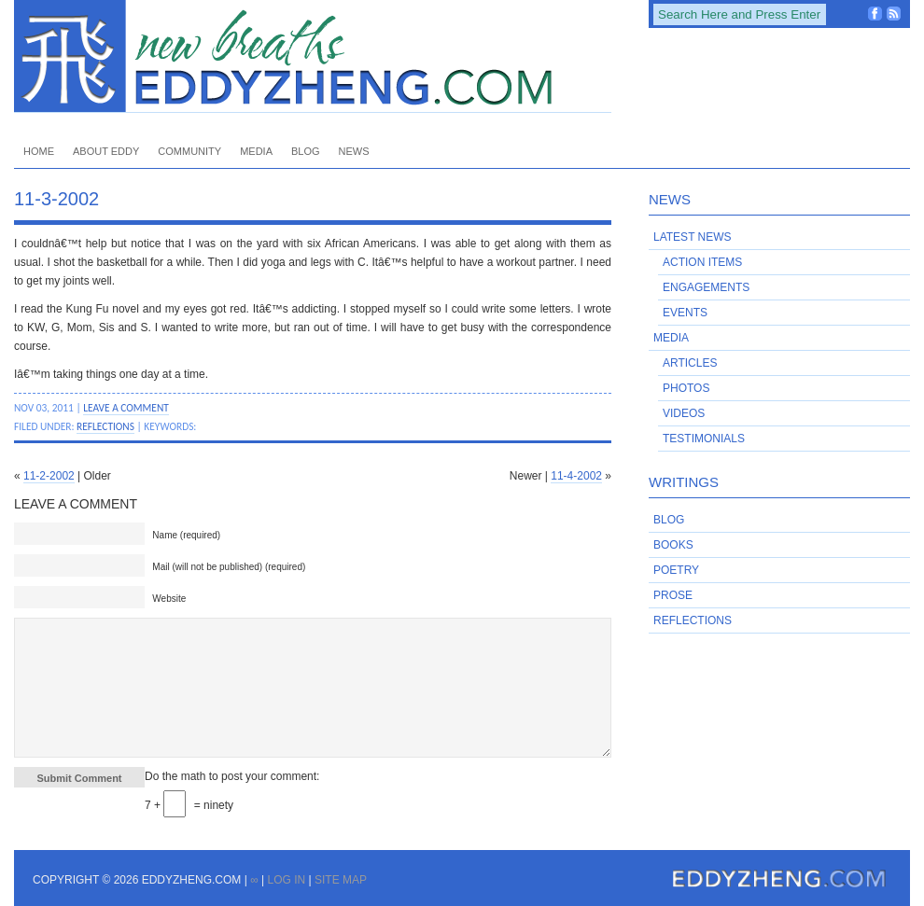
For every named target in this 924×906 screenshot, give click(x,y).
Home (38, 151)
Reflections (105, 426)
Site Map (341, 879)
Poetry (676, 570)
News (354, 151)
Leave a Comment (126, 407)
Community (189, 151)
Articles (690, 362)
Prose (673, 595)
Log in (286, 879)
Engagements (706, 287)
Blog (305, 151)
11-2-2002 (49, 475)
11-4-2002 (576, 475)
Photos (686, 388)
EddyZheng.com (312, 56)
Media (256, 151)
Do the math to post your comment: (232, 776)
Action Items (702, 262)
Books (673, 544)
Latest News (692, 237)
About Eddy (106, 151)
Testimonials (704, 438)
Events (685, 312)
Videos (684, 413)
